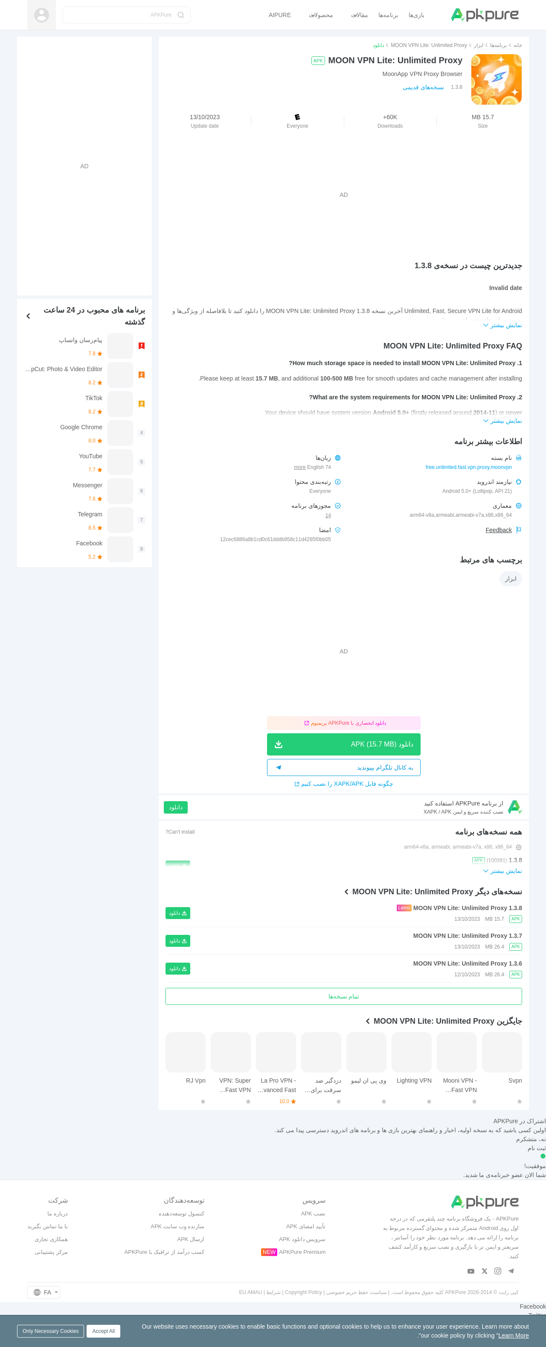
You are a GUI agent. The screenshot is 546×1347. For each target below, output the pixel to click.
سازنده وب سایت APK (177, 1226)
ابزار (478, 45)
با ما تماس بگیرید (47, 1226)
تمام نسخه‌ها (344, 996)
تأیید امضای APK (305, 1226)
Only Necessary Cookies (50, 1331)
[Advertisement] (344, 195)
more (299, 467)
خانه (518, 45)
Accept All (103, 1331)
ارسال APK (190, 1239)
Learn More (513, 1335)
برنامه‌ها (498, 45)
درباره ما (57, 1213)
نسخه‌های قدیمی (423, 87)
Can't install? (180, 832)
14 (328, 515)
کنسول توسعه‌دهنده (182, 1213)
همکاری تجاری (51, 1239)
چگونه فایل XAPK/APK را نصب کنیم (343, 783)
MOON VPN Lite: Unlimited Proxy (429, 45)
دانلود (176, 807)
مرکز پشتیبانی (51, 1252)
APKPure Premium (302, 1252)
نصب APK (313, 1213)
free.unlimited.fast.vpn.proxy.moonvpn (469, 467)
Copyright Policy (303, 1292)
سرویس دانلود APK (302, 1239)
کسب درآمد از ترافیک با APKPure (165, 1252)
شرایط (273, 1292)
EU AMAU (250, 1292)
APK (318, 60)
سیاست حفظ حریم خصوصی (356, 1292)
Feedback (499, 530)
